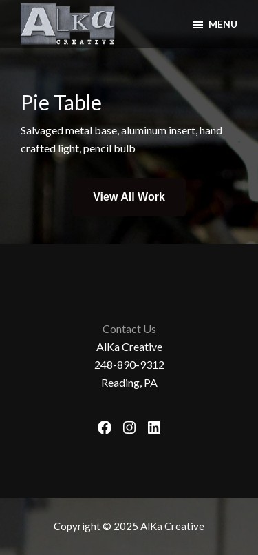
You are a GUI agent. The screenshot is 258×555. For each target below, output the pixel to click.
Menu (222, 24)
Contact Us (129, 328)
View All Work (129, 197)
